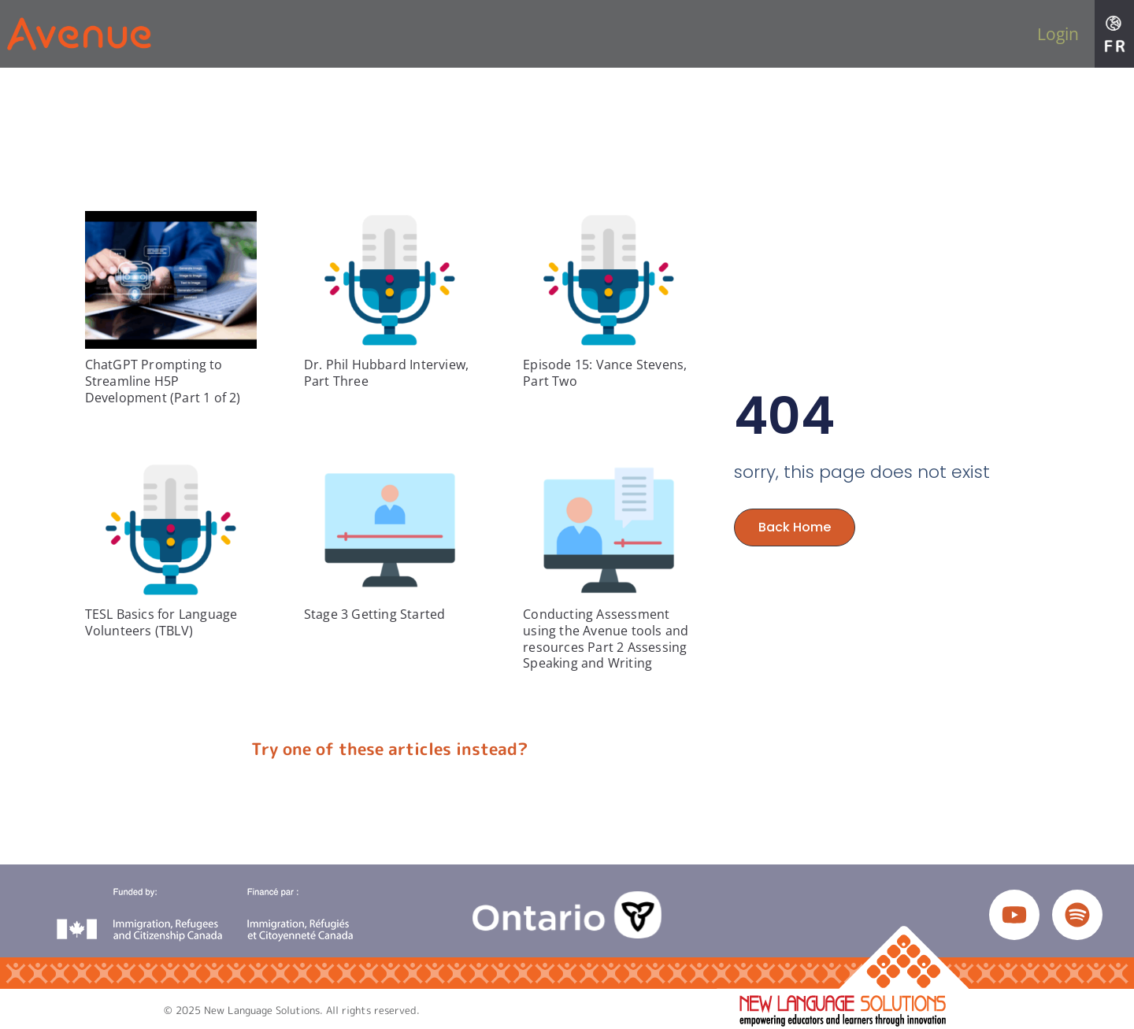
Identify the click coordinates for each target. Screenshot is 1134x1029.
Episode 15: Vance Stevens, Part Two (605, 373)
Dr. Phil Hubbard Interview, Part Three (386, 373)
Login (1058, 34)
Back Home (794, 527)
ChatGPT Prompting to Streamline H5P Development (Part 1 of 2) (163, 381)
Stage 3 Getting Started (375, 614)
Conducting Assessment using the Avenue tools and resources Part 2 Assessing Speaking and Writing (605, 638)
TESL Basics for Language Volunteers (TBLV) (161, 622)
